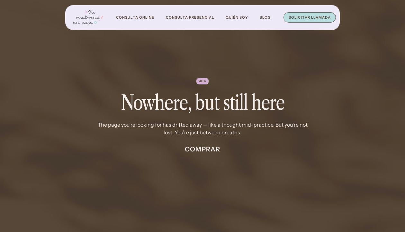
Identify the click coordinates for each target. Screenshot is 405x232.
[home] (88, 17)
